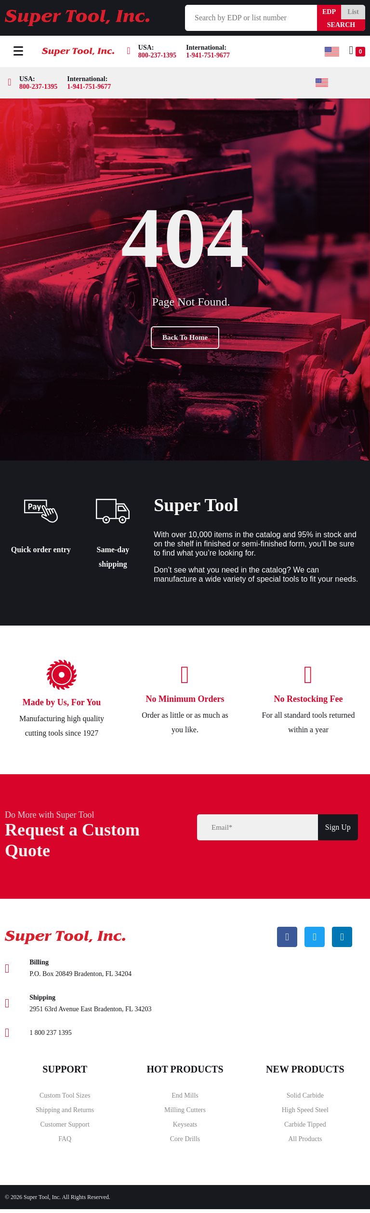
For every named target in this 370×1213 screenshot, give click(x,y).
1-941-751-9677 (208, 55)
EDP (329, 11)
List (352, 11)
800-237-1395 (157, 55)
